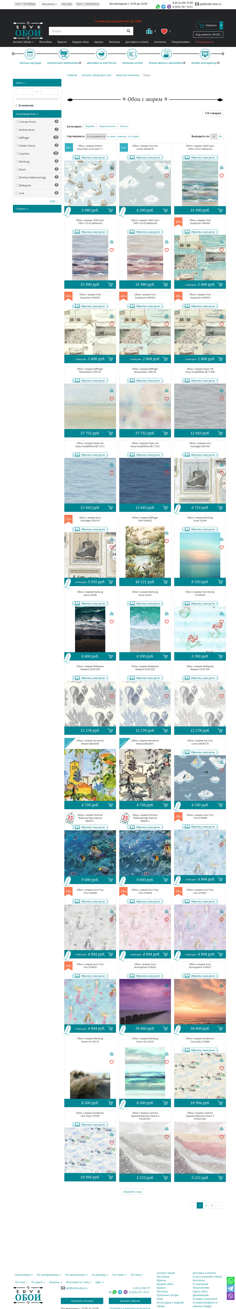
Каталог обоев (23, 42)
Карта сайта (200, 1291)
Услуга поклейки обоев (207, 1276)
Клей (160, 1299)
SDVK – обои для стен (28, 30)
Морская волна (107, 126)
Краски (98, 42)
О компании (200, 1284)
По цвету (38, 1282)
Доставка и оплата (137, 42)
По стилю (119, 1274)
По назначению (76, 1274)
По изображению (49, 1274)
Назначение (24, 1274)
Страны (22, 208)
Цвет (100, 1282)
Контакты (160, 42)
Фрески (62, 42)
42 (214, 136)
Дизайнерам (200, 1295)
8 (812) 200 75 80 (183, 2)
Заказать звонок (130, 1301)
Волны (124, 126)
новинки (122, 136)
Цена (20, 82)
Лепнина (114, 42)
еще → (54, 201)
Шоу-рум (66, 3)
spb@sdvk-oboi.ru (208, 4)
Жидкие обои (80, 42)
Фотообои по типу (78, 1282)
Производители (27, 114)
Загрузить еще (132, 1191)
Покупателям (181, 42)
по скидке (133, 136)
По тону (21, 1282)
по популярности (96, 136)
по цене (111, 136)
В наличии (25, 105)
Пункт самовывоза (87, 3)
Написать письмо (82, 1301)
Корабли (90, 126)
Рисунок (55, 1282)
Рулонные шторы (168, 1295)
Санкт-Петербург (25, 3)
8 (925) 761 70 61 (183, 6)
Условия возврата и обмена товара (205, 1304)
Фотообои (45, 42)
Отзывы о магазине (205, 1299)
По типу (137, 1274)
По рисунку (100, 1274)
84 (220, 136)
